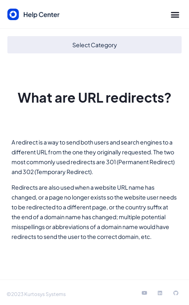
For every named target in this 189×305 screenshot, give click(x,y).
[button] (175, 14)
